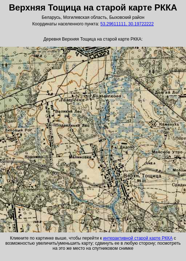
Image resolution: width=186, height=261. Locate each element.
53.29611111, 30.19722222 (127, 23)
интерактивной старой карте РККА (138, 238)
